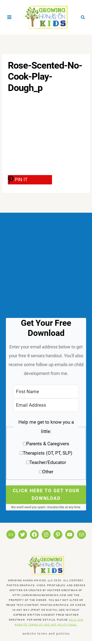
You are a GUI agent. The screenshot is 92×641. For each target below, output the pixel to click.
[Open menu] (9, 17)
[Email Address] (46, 405)
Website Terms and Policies (46, 633)
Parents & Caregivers (47, 444)
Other (47, 472)
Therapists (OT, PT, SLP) (47, 453)
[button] (46, 448)
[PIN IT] (30, 179)
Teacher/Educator (47, 462)
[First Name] (46, 391)
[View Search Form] (82, 17)
